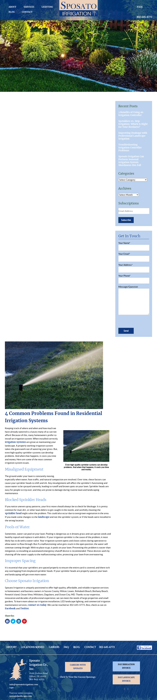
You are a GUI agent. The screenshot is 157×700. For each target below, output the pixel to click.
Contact (27, 12)
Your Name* (133, 245)
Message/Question (133, 300)
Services (29, 7)
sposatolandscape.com (20, 696)
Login (11, 688)
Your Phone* (133, 278)
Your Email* (133, 256)
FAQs (140, 7)
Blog (12, 12)
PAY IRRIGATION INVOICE (126, 666)
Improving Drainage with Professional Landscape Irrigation (132, 136)
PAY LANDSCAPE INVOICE (126, 679)
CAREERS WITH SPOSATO (78, 667)
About (12, 7)
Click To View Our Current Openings (78, 677)
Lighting (47, 7)
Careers (54, 647)
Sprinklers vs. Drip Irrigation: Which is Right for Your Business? (133, 124)
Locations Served (32, 647)
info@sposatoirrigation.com (23, 685)
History (11, 647)
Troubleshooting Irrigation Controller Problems (130, 148)
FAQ (66, 647)
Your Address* (133, 267)
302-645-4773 (144, 17)
